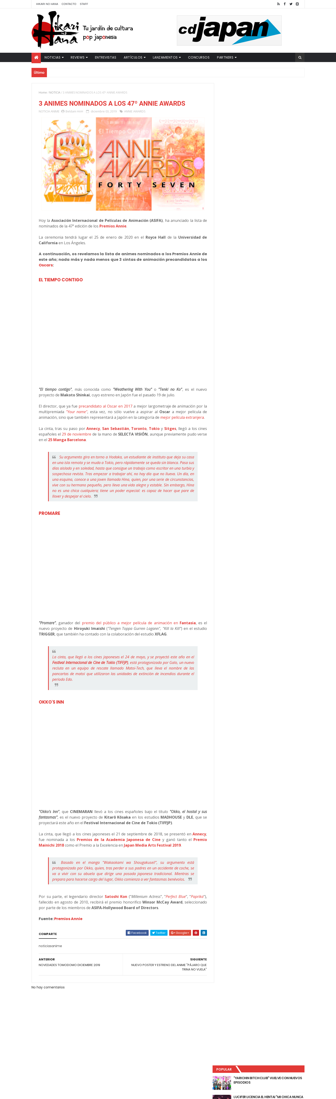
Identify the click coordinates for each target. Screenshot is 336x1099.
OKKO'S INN (51, 708)
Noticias (52, 57)
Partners (225, 57)
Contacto (69, 4)
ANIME (55, 111)
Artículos (133, 57)
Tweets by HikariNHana (238, 181)
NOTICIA (54, 92)
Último (241, 154)
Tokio (152, 434)
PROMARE (49, 519)
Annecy (92, 434)
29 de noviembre (78, 440)
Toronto (137, 434)
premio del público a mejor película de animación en (137, 628)
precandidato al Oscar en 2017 (103, 406)
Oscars (46, 265)
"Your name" (76, 412)
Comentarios (283, 154)
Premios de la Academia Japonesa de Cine (117, 845)
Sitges (167, 434)
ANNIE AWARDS (135, 111)
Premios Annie (68, 930)
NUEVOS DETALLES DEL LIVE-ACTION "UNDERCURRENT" (268, 135)
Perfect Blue (172, 908)
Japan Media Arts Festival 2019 (152, 851)
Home (43, 92)
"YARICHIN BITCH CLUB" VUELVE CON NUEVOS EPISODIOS (268, 98)
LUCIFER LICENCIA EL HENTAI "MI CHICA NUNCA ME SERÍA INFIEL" (270, 117)
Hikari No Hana (47, 4)
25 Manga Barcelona (77, 445)
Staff (84, 4)
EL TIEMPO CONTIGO (61, 280)
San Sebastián (114, 434)
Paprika (193, 908)
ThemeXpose (113, 1093)
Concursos (199, 57)
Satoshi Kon (114, 908)
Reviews (78, 57)
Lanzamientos (165, 57)
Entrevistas (105, 57)
